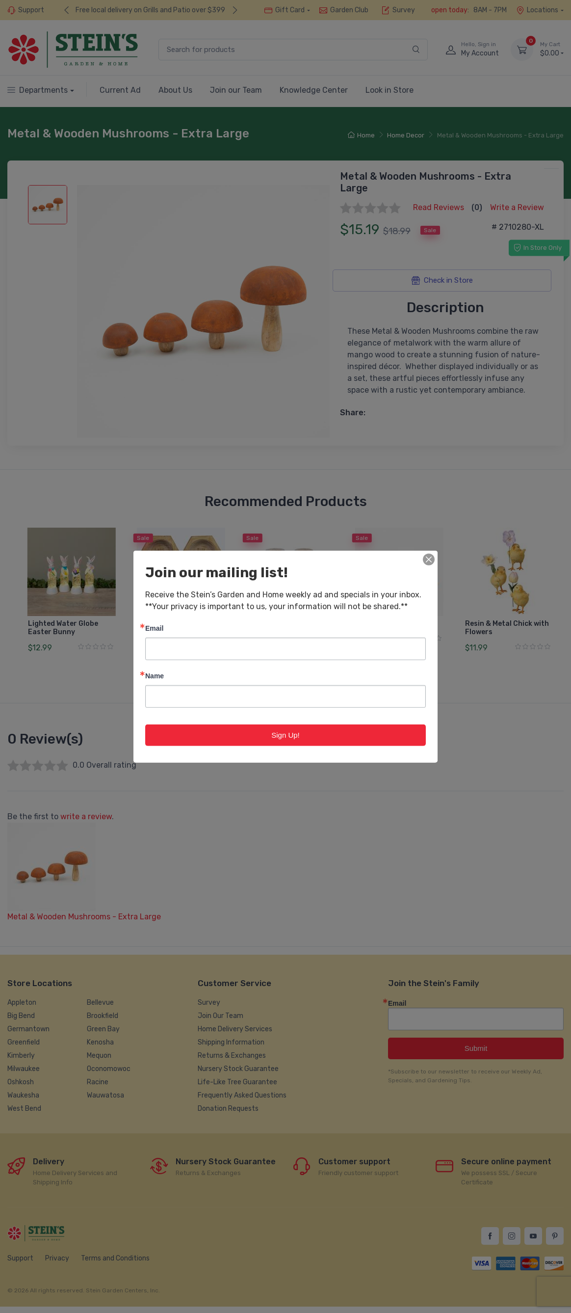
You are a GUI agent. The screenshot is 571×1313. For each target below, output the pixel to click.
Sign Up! (285, 734)
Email (154, 627)
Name (154, 675)
